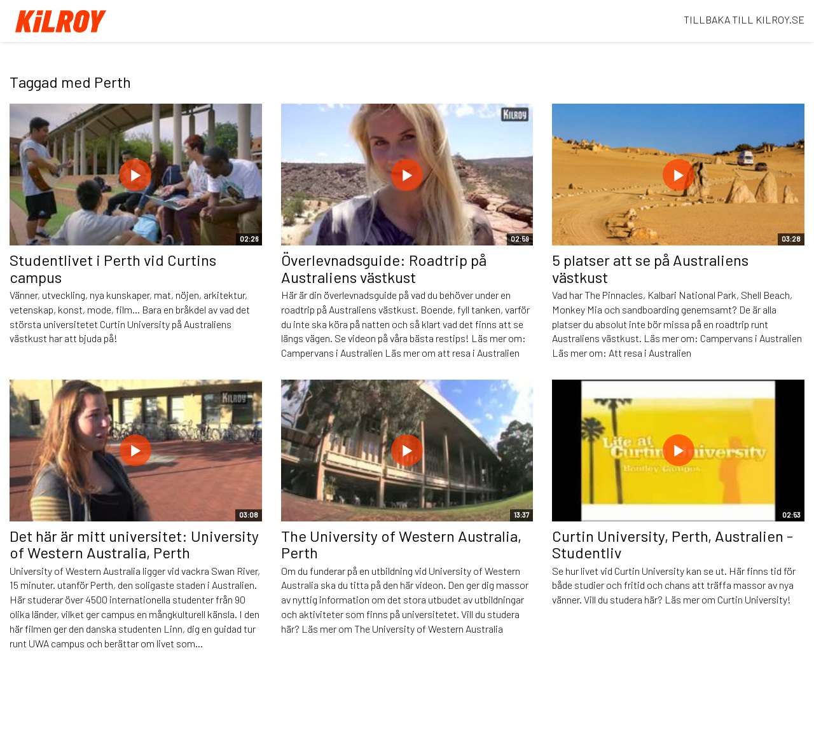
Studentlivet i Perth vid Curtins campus (113, 268)
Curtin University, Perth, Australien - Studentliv (672, 544)
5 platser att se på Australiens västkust (650, 268)
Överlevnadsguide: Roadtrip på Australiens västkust (383, 268)
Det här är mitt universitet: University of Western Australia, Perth (134, 544)
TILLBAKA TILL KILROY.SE (744, 19)
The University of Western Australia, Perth (401, 544)
